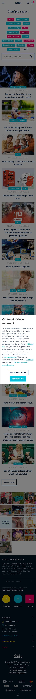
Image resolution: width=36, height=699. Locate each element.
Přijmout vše (18, 379)
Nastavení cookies (10, 357)
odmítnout (29, 360)
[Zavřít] (34, 316)
